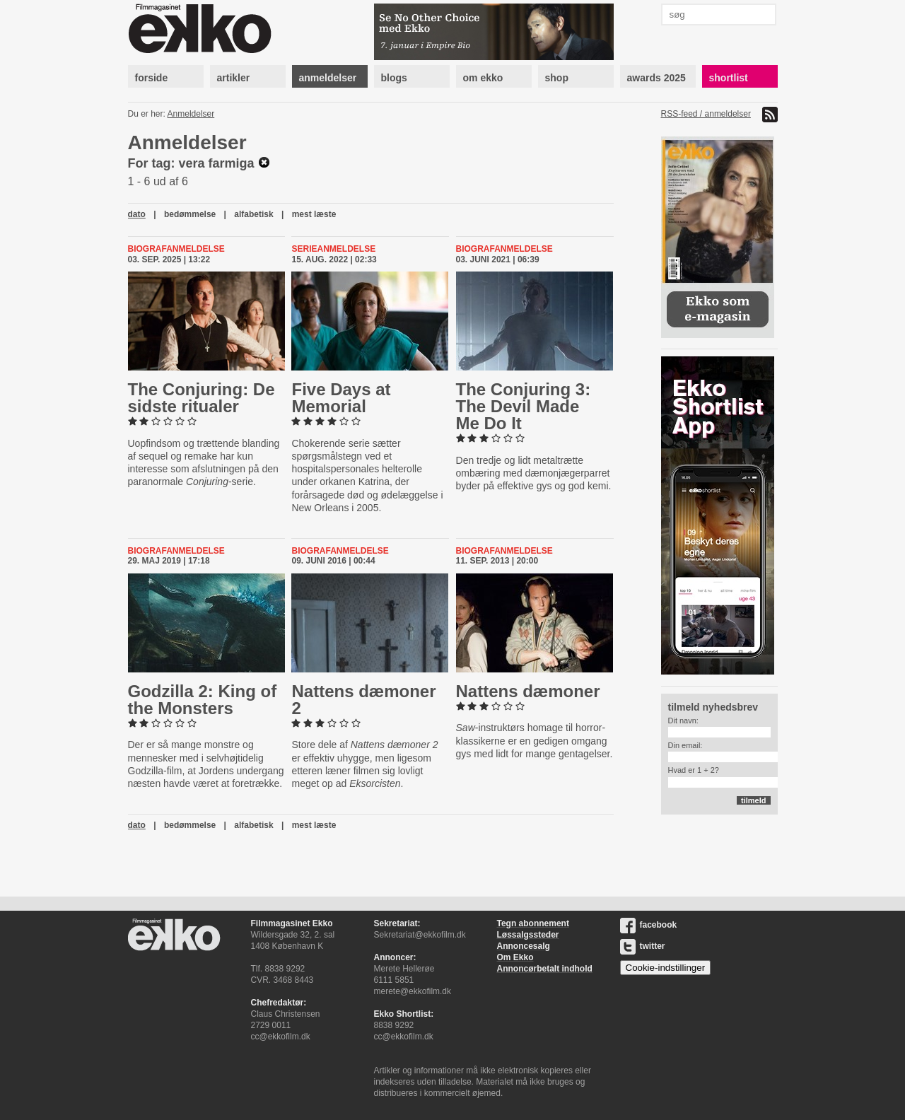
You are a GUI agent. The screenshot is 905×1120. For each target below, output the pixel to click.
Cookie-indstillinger (666, 967)
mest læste (314, 214)
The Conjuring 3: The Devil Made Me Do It (523, 406)
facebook (648, 925)
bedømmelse (190, 214)
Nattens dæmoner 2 (363, 700)
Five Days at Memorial (340, 398)
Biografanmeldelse (176, 249)
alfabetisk (253, 214)
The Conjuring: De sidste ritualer (201, 398)
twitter (642, 946)
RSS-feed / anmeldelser (706, 114)
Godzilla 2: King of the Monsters (202, 700)
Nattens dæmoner (528, 691)
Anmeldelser (191, 114)
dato (137, 214)
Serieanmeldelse (333, 249)
